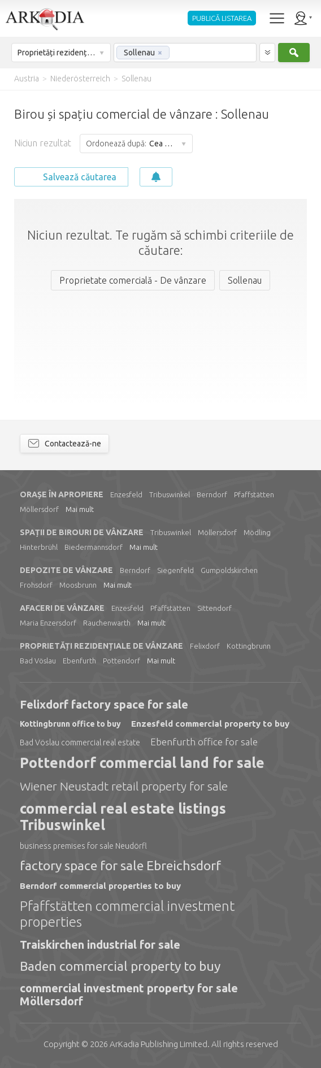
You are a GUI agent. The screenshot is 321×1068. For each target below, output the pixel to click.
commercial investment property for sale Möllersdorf (129, 995)
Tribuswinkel (169, 494)
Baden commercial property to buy (120, 966)
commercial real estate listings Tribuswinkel (123, 817)
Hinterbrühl (39, 547)
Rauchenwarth (107, 623)
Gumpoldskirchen (229, 570)
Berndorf (212, 494)
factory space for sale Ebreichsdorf (120, 865)
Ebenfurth (79, 661)
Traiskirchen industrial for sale (100, 944)
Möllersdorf (39, 509)
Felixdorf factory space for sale (104, 704)
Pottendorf (121, 661)
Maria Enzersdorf (48, 623)
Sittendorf (214, 608)
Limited (158, 1044)
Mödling (257, 532)
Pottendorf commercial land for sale (142, 763)
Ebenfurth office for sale (204, 741)
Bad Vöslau (38, 661)
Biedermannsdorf (93, 547)
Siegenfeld (175, 570)
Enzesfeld (126, 494)
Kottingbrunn (249, 646)
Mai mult (80, 509)
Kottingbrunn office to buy (70, 723)
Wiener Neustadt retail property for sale (124, 786)
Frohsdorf (36, 585)
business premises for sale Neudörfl (83, 845)
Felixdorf (205, 646)
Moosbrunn (78, 585)
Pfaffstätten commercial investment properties (127, 914)
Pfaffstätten (254, 494)
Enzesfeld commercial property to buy (210, 723)
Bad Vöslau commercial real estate (80, 742)
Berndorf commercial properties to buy (100, 886)
